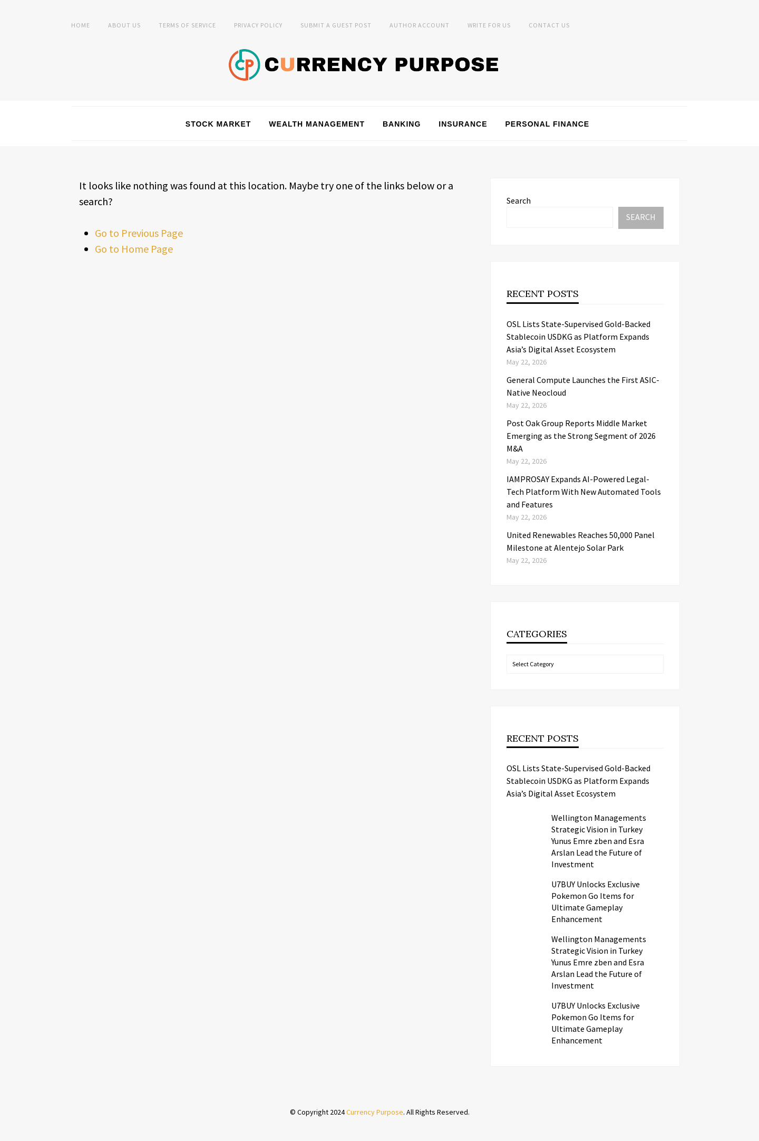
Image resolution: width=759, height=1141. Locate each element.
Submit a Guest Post (336, 25)
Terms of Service (187, 25)
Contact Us (549, 25)
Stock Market (218, 124)
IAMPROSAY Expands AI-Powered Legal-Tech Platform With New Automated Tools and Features (584, 492)
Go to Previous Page (139, 232)
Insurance (463, 124)
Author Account (420, 25)
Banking (402, 124)
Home (80, 25)
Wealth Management (317, 124)
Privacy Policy (258, 25)
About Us (124, 25)
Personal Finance (547, 124)
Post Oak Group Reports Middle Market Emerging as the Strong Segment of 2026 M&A (581, 436)
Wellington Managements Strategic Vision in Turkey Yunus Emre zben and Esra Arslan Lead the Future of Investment (598, 840)
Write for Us (489, 25)
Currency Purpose (374, 1112)
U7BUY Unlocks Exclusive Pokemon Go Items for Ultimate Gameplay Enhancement (595, 901)
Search (519, 200)
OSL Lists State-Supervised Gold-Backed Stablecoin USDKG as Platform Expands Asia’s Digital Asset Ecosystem (578, 336)
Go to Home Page (134, 248)
